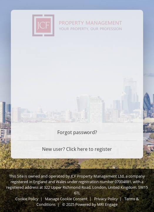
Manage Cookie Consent (66, 198)
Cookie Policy (26, 198)
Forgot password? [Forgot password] (77, 131)
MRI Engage (107, 204)
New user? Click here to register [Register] (77, 148)
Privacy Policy (106, 198)
